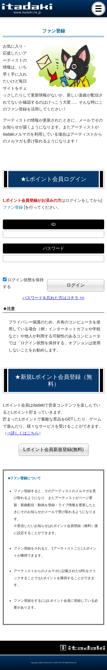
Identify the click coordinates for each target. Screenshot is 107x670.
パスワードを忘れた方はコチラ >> (53, 297)
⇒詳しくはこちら (23, 433)
